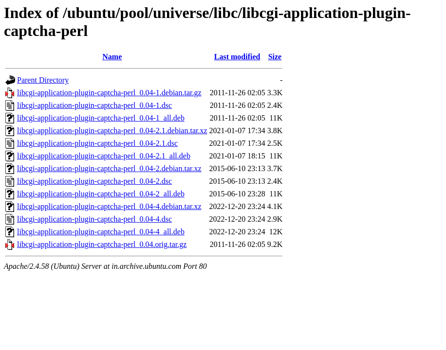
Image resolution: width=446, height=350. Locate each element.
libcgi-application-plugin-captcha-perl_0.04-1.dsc (94, 105)
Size (275, 56)
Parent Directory (43, 80)
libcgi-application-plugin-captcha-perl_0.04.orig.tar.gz (101, 244)
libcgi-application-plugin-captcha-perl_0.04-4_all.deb (101, 232)
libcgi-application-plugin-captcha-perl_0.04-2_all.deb (101, 194)
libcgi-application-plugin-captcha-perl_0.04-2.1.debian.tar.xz (112, 130)
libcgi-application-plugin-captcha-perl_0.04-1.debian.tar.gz (109, 92)
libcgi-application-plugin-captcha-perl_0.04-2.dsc (94, 181)
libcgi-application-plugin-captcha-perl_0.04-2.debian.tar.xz (109, 168)
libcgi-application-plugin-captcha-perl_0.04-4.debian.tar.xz (109, 206)
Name (112, 56)
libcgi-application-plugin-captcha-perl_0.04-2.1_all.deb (103, 156)
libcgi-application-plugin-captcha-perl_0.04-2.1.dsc (97, 143)
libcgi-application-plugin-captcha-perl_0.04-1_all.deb (101, 118)
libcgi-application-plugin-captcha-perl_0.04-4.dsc (94, 219)
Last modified (237, 56)
